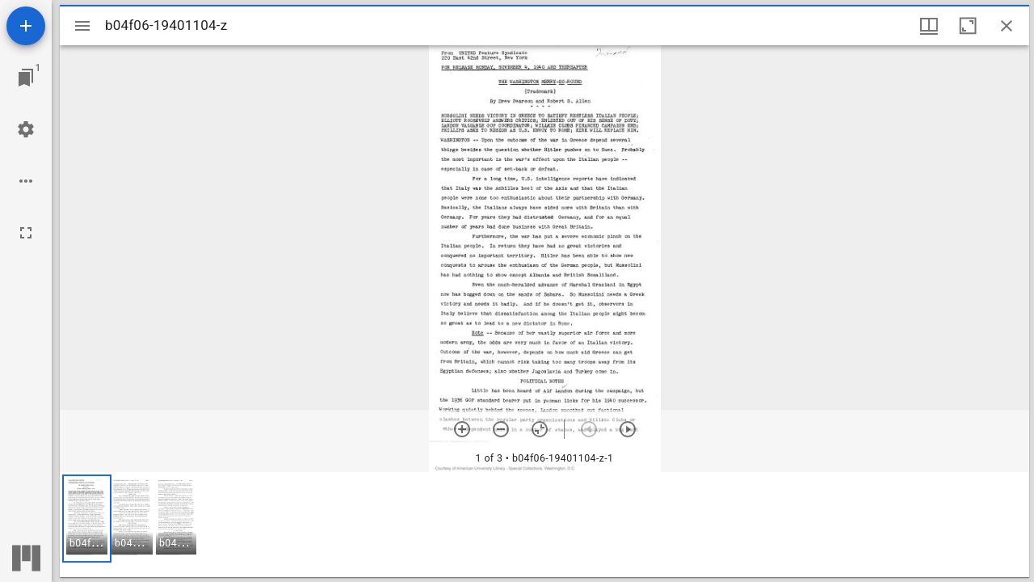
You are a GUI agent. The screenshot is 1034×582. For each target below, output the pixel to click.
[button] (86, 519)
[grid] (544, 524)
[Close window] (1006, 25)
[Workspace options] (25, 181)
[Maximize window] (967, 25)
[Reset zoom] (539, 429)
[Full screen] (25, 232)
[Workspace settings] (25, 129)
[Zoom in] (462, 429)
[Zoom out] (500, 429)
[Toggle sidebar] (82, 25)
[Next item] (627, 429)
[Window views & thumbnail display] (929, 25)
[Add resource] (25, 25)
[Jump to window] (25, 77)
